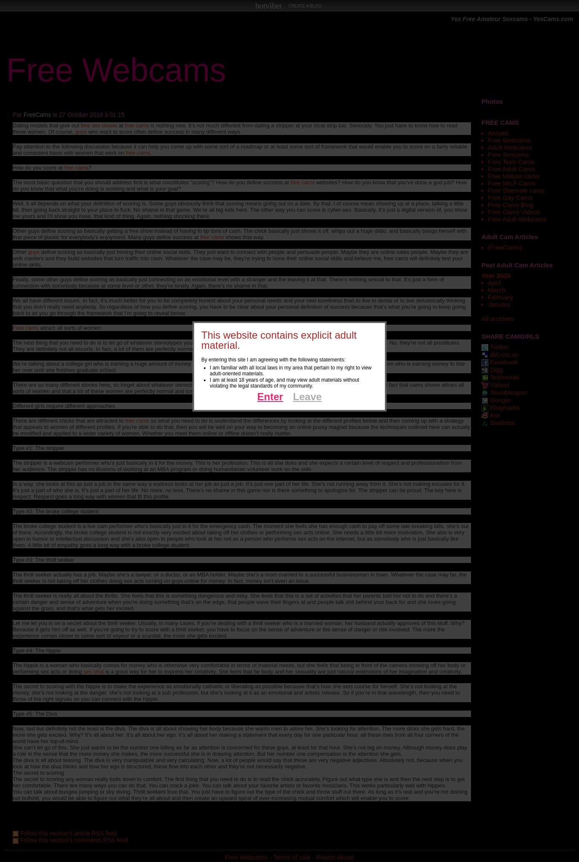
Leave (307, 396)
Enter (270, 396)
